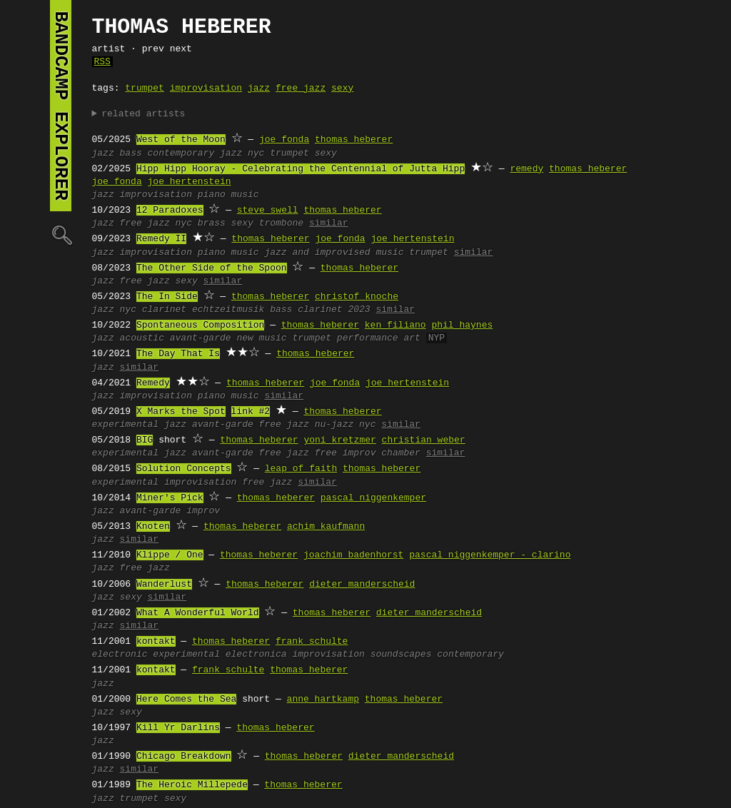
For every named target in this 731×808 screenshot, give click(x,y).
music (245, 194)
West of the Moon (181, 139)
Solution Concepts (183, 469)
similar (328, 223)
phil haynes (462, 325)
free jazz (301, 88)
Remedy (153, 383)
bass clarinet (306, 309)
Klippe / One (169, 555)
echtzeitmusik (228, 309)
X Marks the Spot (181, 411)
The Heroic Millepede (192, 785)
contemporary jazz (195, 153)
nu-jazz (334, 424)
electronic (120, 654)
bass (131, 153)
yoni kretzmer (339, 440)
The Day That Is (178, 354)
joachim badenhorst (353, 555)
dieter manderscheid (362, 584)
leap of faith (301, 469)
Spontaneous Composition (200, 325)
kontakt (156, 641)
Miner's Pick (169, 498)
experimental (125, 424)
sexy (342, 88)
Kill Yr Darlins (178, 728)
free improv (345, 453)
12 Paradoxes (169, 210)
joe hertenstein (189, 182)
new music (261, 338)
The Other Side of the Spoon (211, 268)
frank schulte (312, 641)
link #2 (251, 411)
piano (212, 194)
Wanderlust (164, 584)
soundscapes (401, 654)
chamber (400, 453)
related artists (143, 114)
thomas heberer (354, 139)
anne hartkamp (323, 699)
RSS (102, 62)
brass (212, 223)
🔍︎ (61, 234)
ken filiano (395, 325)
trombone (281, 223)
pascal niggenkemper (373, 498)
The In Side (167, 297)
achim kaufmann (326, 526)
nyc (256, 153)
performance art (378, 338)
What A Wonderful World (197, 613)
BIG (144, 440)
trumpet (144, 88)
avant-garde (200, 338)
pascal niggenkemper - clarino (489, 555)
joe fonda (284, 139)
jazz (259, 88)
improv (203, 511)
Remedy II (161, 239)
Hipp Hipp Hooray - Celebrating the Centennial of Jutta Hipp (300, 169)
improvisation (206, 88)
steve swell (267, 210)
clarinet (164, 309)
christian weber (423, 440)
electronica (256, 654)
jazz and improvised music (333, 252)
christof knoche (356, 297)
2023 (359, 309)
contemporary (470, 654)
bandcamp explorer (61, 105)
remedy (526, 169)
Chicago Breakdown (183, 756)
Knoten (153, 526)
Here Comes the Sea (186, 699)
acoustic (142, 338)
